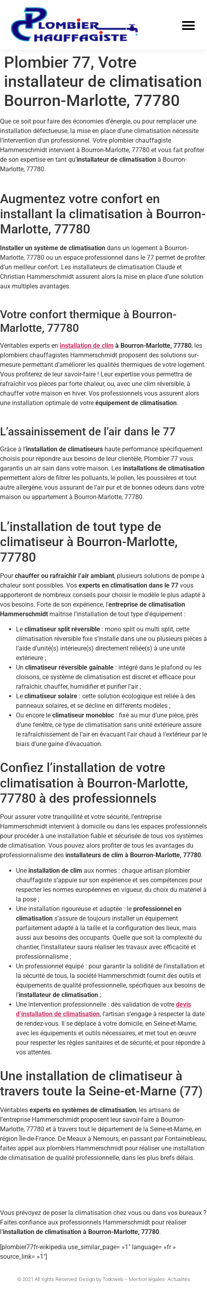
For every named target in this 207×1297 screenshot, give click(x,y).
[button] (188, 25)
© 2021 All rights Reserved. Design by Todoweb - (71, 1279)
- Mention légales (145, 1279)
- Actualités (177, 1279)
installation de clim (87, 345)
